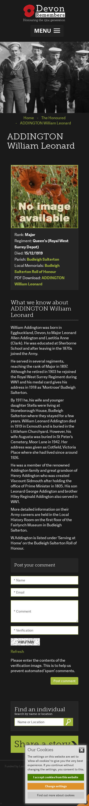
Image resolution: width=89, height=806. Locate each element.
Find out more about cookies (56, 795)
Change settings (56, 786)
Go (69, 722)
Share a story (42, 744)
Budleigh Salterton (43, 259)
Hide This (81, 750)
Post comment (64, 681)
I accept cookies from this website (55, 777)
